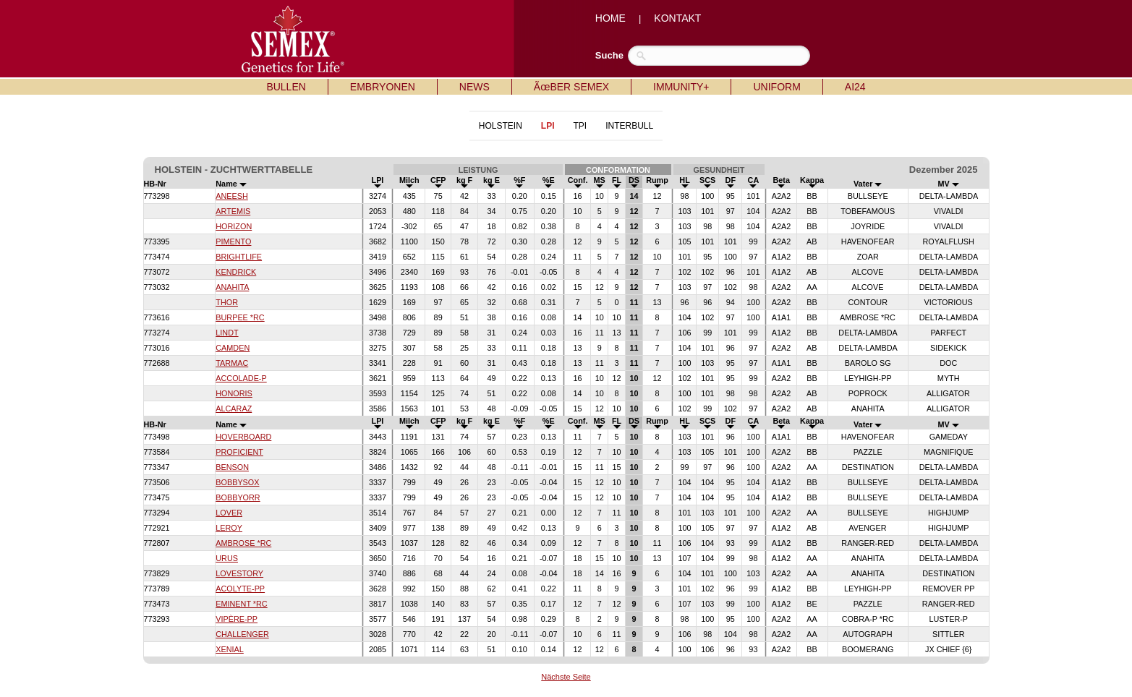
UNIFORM (776, 87)
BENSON (232, 467)
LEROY (229, 527)
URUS (227, 558)
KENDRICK (236, 272)
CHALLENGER (242, 634)
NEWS (474, 87)
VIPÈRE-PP (237, 619)
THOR (227, 302)
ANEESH (232, 196)
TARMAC (232, 363)
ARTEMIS (233, 211)
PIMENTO (233, 241)
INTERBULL (629, 126)
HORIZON (234, 226)
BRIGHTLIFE (239, 256)
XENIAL (230, 649)
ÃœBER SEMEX (571, 87)
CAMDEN (233, 347)
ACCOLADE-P (241, 378)
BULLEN (285, 87)
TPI (580, 126)
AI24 (855, 87)
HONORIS (234, 393)
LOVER (229, 512)
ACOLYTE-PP (240, 588)
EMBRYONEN (382, 87)
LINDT (227, 332)
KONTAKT (677, 18)
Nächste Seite (565, 676)
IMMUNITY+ (681, 87)
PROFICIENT (239, 452)
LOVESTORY (239, 573)
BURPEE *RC (240, 317)
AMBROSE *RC (243, 543)
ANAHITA (232, 287)
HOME (610, 18)
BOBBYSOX (237, 482)
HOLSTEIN (500, 126)
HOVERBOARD (243, 436)
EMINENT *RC (241, 603)
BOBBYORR (238, 497)
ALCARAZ (234, 408)
